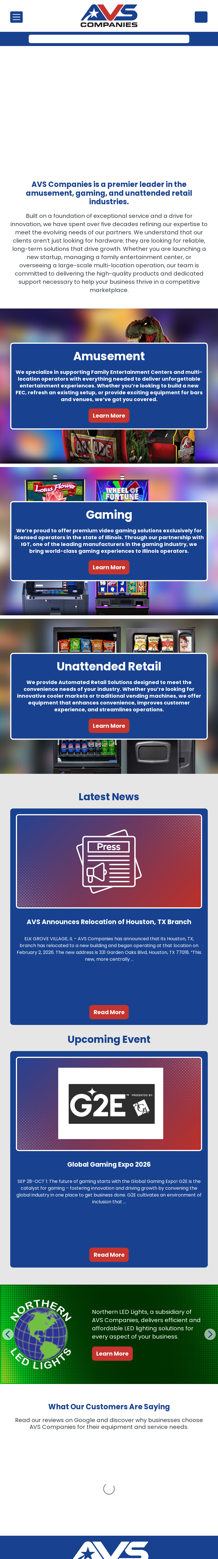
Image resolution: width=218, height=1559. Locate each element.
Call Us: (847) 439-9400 (109, 1528)
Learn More (109, 416)
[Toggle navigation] (16, 17)
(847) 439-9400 (201, 16)
